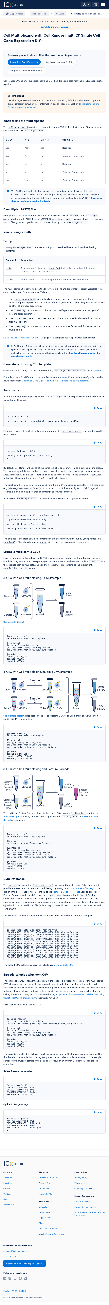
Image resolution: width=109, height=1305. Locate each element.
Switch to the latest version (54, 26)
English (6, 1291)
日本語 (22, 1291)
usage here (96, 370)
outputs (82, 541)
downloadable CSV (63, 964)
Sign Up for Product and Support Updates (24, 1263)
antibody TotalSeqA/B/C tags (79, 888)
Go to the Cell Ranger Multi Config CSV (23, 337)
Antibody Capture (12, 816)
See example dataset (13, 621)
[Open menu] (103, 4)
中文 (14, 1291)
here (32, 719)
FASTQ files (24, 215)
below (64, 377)
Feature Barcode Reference (66, 891)
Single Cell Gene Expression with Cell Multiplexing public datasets (55, 380)
